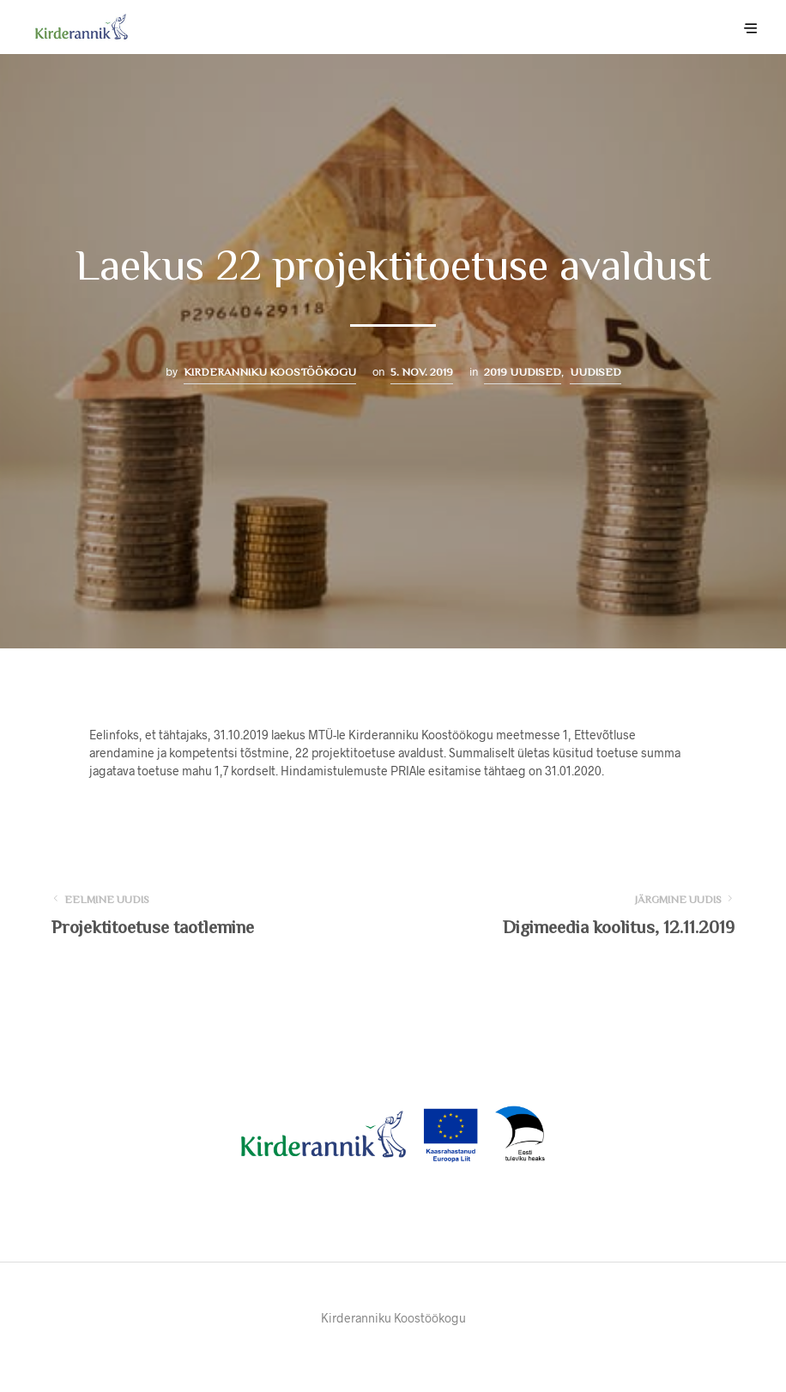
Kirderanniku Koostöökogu (270, 371)
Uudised (595, 371)
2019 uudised (522, 371)
